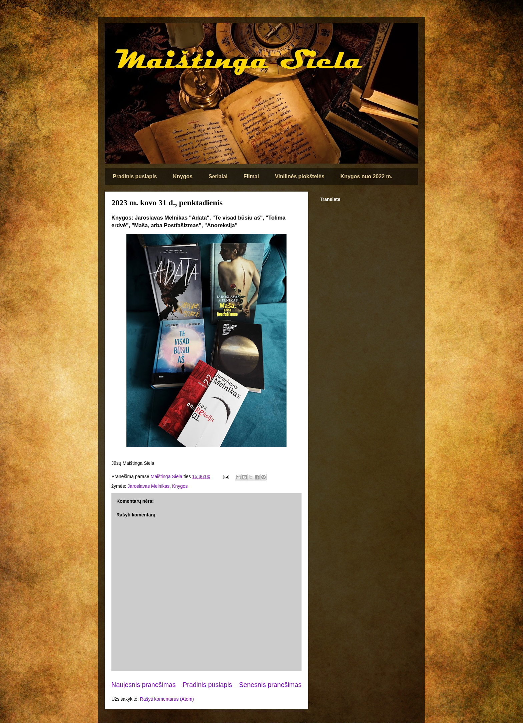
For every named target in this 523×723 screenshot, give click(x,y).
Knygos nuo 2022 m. (367, 176)
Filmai (251, 176)
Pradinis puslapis (135, 176)
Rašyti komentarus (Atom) (167, 699)
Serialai (217, 176)
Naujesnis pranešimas (143, 684)
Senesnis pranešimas (270, 684)
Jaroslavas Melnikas (148, 486)
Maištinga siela (116, 32)
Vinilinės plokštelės (299, 176)
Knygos (182, 176)
